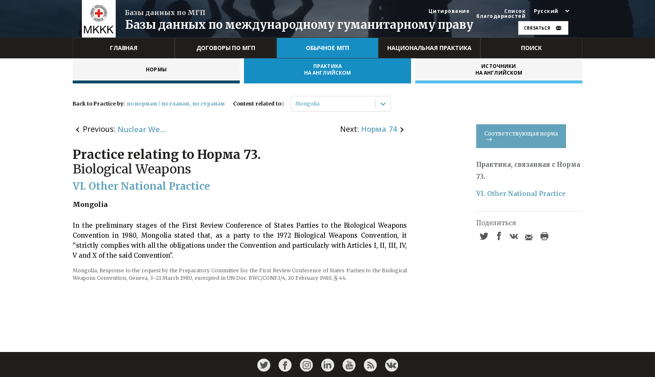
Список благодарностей (501, 14)
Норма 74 (379, 129)
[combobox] (296, 103)
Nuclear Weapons (142, 129)
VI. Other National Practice (521, 194)
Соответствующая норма (521, 135)
